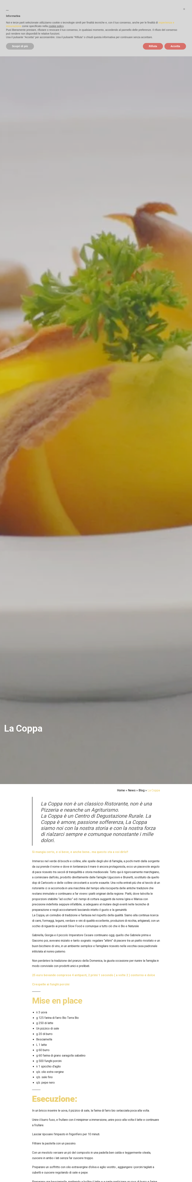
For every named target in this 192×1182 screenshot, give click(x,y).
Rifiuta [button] (153, 46)
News (132, 790)
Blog (142, 790)
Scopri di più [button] (20, 46)
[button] (184, 9)
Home (121, 790)
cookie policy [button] (56, 26)
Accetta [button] (175, 46)
